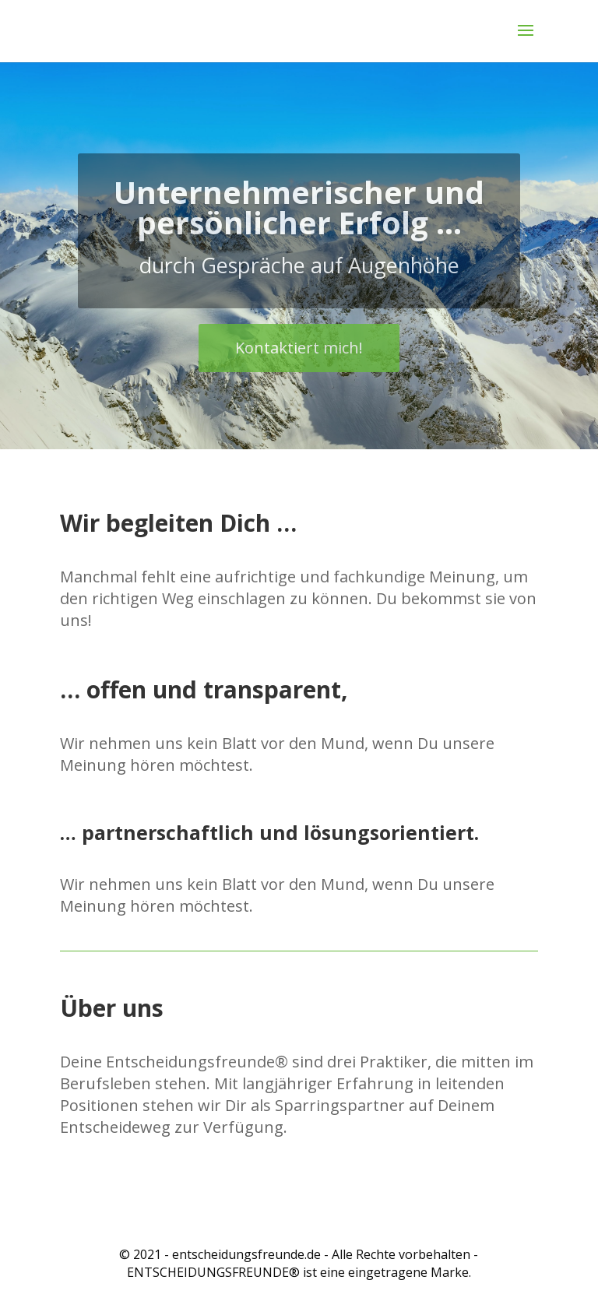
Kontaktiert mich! (299, 367)
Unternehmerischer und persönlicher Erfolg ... (299, 226)
